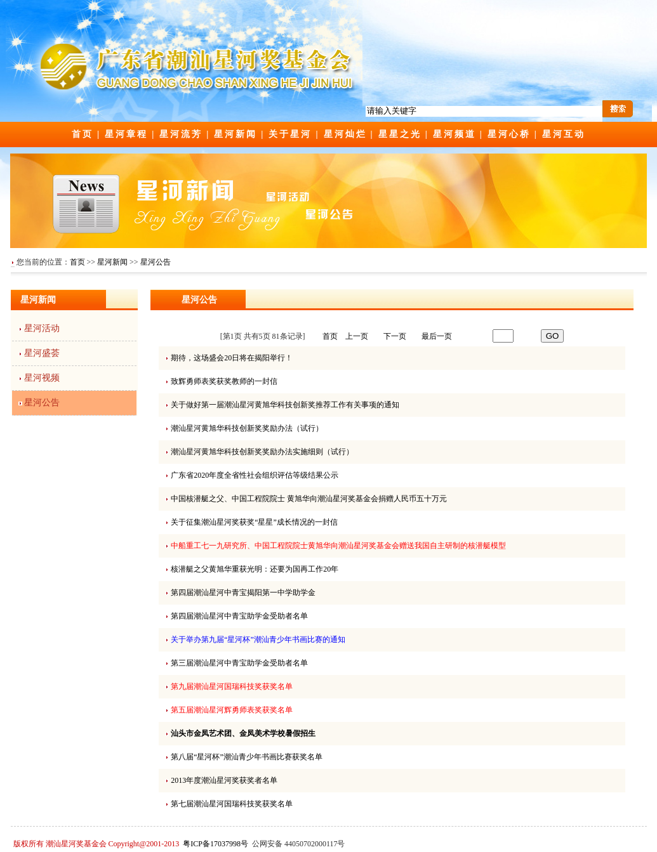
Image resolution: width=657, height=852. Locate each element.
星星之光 (399, 134)
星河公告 (155, 262)
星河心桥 (509, 134)
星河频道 (454, 134)
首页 (82, 134)
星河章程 (126, 134)
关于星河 (290, 134)
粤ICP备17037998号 (215, 843)
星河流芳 (180, 134)
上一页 (356, 336)
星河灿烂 (345, 134)
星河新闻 (235, 134)
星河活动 (42, 328)
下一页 (394, 336)
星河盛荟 (42, 353)
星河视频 (42, 378)
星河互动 (563, 134)
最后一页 (436, 336)
